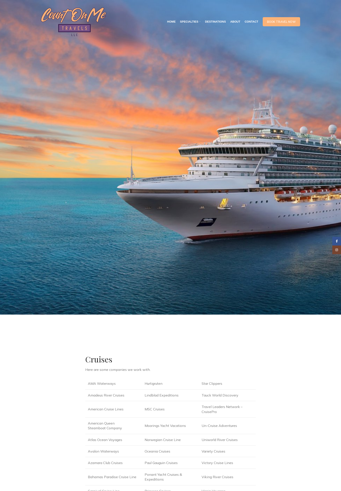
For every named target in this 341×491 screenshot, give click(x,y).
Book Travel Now (281, 21)
